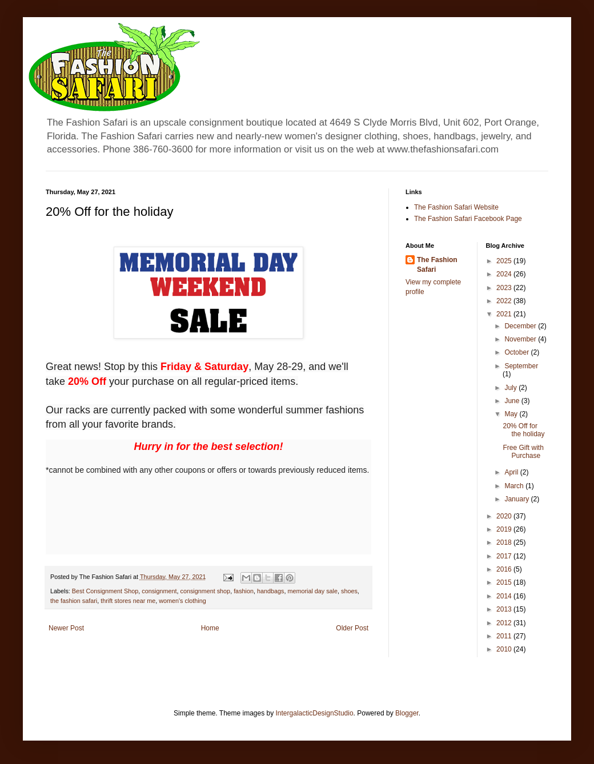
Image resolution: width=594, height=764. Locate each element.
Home (210, 628)
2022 (504, 301)
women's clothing (182, 600)
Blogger (407, 713)
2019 (504, 529)
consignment (159, 591)
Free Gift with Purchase (523, 452)
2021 (504, 314)
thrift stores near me (128, 600)
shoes (349, 591)
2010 (504, 649)
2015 (504, 582)
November (521, 339)
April (512, 472)
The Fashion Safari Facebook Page (468, 219)
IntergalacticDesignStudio (315, 713)
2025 (504, 261)
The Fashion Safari (437, 265)
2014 (504, 596)
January (517, 499)
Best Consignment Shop (105, 591)
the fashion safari (73, 600)
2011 (504, 636)
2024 (504, 274)
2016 (504, 569)
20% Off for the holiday (523, 430)
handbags (270, 591)
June (512, 401)
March (514, 486)
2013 (504, 609)
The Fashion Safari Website (456, 207)
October (517, 352)
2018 (504, 542)
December (521, 326)
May (511, 414)
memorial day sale (312, 591)
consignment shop (205, 591)
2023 (504, 288)
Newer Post (66, 628)
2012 (504, 623)
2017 (504, 556)
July (511, 388)
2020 (504, 516)
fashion (244, 591)
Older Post (352, 628)
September (521, 366)
